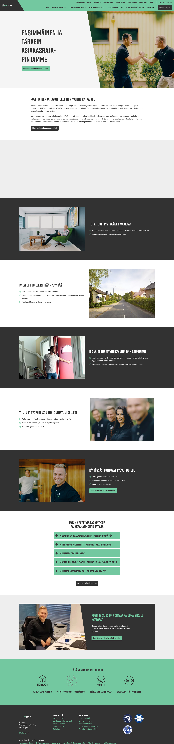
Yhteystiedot (132, 2)
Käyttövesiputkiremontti (56, 7)
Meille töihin (120, 2)
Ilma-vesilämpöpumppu (135, 7)
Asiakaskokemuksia (83, 2)
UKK (151, 2)
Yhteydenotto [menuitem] (58, 726)
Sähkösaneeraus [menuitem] (85, 723)
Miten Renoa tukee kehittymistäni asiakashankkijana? (83, 544)
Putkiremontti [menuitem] (84, 718)
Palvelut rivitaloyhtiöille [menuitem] (88, 729)
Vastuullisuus (108, 2)
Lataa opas (143, 2)
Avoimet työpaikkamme (87, 583)
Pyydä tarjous (165, 8)
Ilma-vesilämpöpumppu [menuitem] (88, 726)
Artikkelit (97, 2)
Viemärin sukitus (95, 7)
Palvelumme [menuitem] (83, 715)
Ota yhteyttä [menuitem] (58, 715)
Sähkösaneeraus (114, 7)
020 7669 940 (167, 2)
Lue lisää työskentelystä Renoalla (106, 638)
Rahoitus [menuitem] (56, 729)
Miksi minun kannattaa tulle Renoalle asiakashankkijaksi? (85, 562)
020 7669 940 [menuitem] (58, 718)
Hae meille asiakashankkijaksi (35, 69)
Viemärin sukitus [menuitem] (85, 721)
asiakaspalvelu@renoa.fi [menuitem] (62, 721)
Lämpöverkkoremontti (77, 7)
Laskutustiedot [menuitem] (59, 723)
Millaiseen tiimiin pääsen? (69, 553)
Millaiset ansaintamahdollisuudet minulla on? (80, 571)
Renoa (149, 7)
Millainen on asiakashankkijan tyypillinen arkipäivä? (83, 535)
